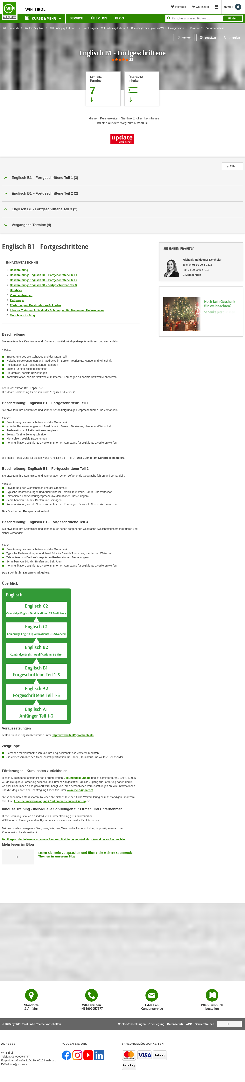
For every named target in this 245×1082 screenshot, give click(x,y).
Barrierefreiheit (204, 1024)
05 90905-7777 (20, 1056)
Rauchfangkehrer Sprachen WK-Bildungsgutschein (157, 28)
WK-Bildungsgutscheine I (63, 28)
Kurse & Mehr (41, 18)
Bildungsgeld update (77, 777)
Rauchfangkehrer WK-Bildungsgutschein (104, 28)
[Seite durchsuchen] (204, 18)
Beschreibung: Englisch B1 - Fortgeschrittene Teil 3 (43, 285)
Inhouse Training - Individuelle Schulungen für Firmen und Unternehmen (57, 310)
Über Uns (99, 18)
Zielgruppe (17, 300)
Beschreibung (19, 270)
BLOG (119, 18)
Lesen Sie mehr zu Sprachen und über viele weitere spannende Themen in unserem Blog (85, 854)
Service (76, 18)
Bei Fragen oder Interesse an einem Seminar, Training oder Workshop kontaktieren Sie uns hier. (64, 839)
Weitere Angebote (34, 28)
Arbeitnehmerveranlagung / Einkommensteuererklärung (50, 801)
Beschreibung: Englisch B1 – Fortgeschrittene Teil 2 (43, 280)
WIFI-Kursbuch (11, 28)
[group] (122, 60)
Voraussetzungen (21, 295)
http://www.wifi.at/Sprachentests (73, 735)
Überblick (16, 290)
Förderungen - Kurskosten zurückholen (35, 305)
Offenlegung (156, 1024)
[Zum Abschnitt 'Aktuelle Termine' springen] (103, 88)
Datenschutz (175, 1024)
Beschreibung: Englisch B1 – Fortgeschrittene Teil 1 (43, 275)
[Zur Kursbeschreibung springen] (141, 88)
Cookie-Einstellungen (132, 1024)
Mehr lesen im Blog (22, 315)
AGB (189, 1024)
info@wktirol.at (19, 1064)
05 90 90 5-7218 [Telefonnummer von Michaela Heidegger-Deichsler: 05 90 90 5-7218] (202, 264)
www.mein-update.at (80, 790)
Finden (232, 18)
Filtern (232, 166)
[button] (122, 178)
